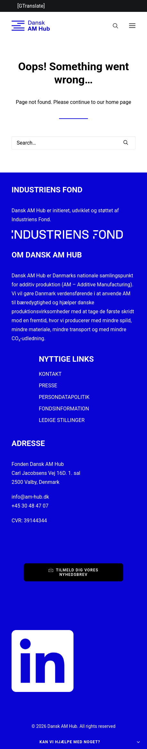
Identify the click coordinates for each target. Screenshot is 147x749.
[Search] (112, 26)
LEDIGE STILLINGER (62, 420)
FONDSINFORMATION (64, 409)
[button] (132, 25)
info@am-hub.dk (30, 497)
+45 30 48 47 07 (30, 506)
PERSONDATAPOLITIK (64, 397)
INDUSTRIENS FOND (47, 189)
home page (118, 102)
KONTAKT (50, 374)
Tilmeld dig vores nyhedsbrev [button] (73, 572)
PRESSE (48, 386)
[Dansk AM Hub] (31, 26)
